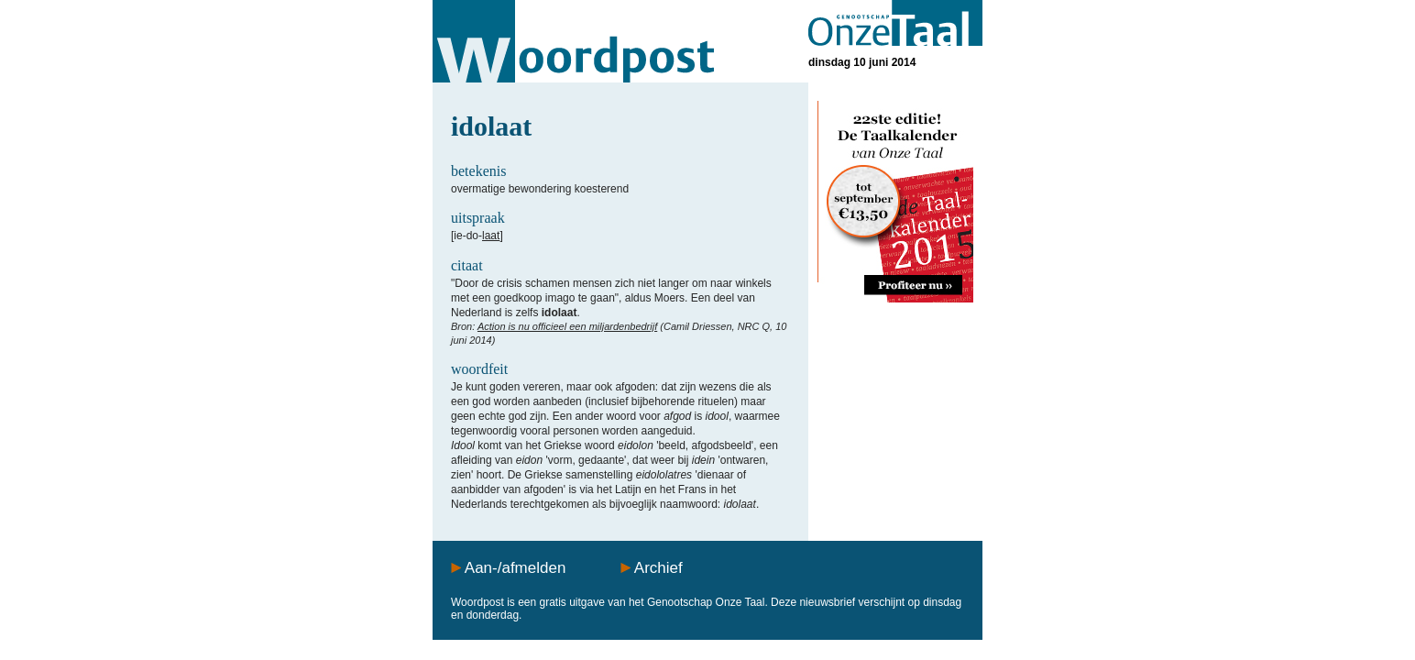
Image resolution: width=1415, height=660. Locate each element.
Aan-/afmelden (515, 568)
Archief (658, 568)
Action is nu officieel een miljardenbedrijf (567, 326)
